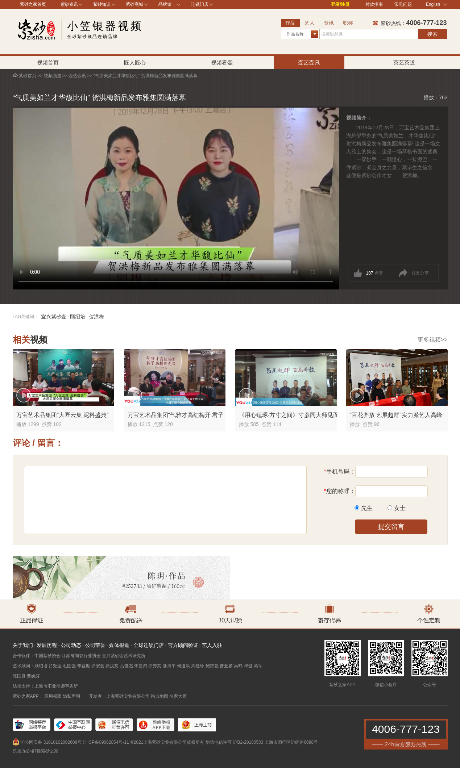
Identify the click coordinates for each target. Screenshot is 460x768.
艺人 (309, 23)
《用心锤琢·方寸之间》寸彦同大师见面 (289, 415)
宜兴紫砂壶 (53, 317)
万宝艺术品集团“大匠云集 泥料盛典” (62, 415)
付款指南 (374, 4)
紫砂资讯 (69, 4)
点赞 (374, 273)
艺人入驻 (212, 645)
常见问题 (403, 4)
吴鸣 (238, 665)
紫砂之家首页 (33, 4)
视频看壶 (222, 62)
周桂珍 (197, 665)
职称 (348, 23)
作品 (290, 23)
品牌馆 (164, 4)
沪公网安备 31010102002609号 (51, 742)
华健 (248, 665)
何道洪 (183, 665)
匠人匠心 (135, 62)
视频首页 (48, 62)
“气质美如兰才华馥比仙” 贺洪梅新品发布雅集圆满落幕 (146, 75)
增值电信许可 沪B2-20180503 (234, 742)
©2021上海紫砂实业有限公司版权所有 (167, 742)
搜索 (432, 34)
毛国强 (69, 665)
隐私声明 (71, 696)
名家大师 (178, 696)
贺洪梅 (96, 317)
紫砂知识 (102, 4)
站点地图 (159, 696)
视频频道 (52, 75)
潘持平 (169, 665)
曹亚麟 (226, 665)
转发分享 (420, 273)
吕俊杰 (126, 665)
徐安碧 (97, 665)
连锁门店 (199, 4)
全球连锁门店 (148, 645)
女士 (400, 508)
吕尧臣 (55, 665)
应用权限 (53, 696)
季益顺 (83, 665)
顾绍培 (77, 317)
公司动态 (71, 645)
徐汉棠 (112, 665)
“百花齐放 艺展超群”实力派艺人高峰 (396, 415)
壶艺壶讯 (309, 62)
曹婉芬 (33, 676)
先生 (367, 508)
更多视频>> (433, 340)
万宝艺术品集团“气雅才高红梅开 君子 (176, 415)
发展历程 (47, 645)
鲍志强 (212, 665)
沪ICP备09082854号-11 (106, 742)
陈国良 (19, 676)
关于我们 (23, 645)
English (436, 4)
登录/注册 (340, 4)
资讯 (329, 23)
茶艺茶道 (404, 62)
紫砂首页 (27, 75)
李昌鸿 (140, 665)
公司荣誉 (95, 645)
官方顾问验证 (183, 645)
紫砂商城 (134, 4)
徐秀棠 (154, 665)
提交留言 (391, 526)
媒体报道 (119, 645)
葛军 (258, 665)
